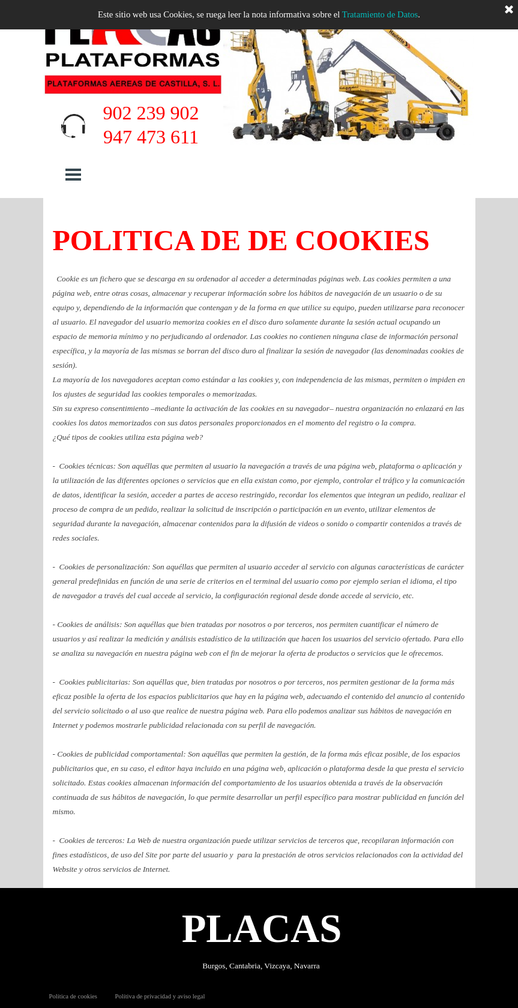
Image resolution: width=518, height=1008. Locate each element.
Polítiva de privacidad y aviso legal (160, 996)
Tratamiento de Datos (380, 14)
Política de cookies (73, 996)
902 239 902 (151, 113)
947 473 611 (151, 137)
